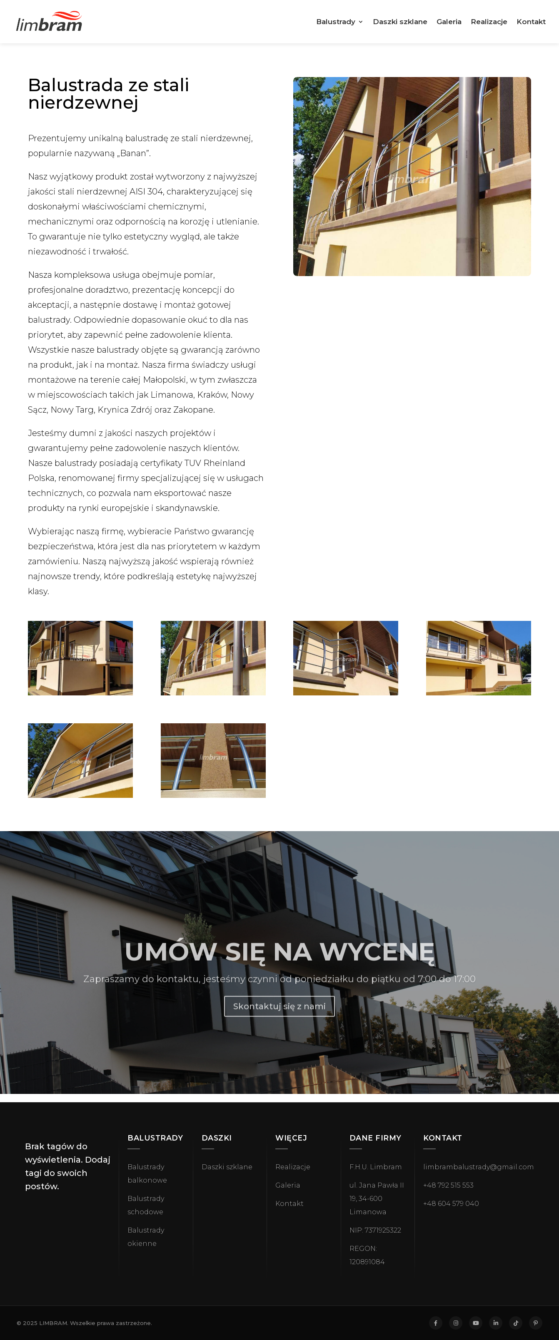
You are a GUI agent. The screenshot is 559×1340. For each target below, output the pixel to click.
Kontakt (531, 22)
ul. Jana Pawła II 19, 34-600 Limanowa (376, 1198)
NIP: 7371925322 (375, 1230)
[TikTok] (515, 1323)
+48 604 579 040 (451, 1204)
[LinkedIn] (495, 1323)
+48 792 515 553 (448, 1185)
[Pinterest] (535, 1323)
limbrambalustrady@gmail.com (478, 1167)
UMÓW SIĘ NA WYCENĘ (279, 967)
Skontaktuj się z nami (279, 1022)
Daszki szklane (400, 22)
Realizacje (489, 22)
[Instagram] (455, 1323)
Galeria (449, 22)
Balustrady (335, 22)
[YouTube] (475, 1323)
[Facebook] (435, 1323)
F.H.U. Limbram (375, 1167)
